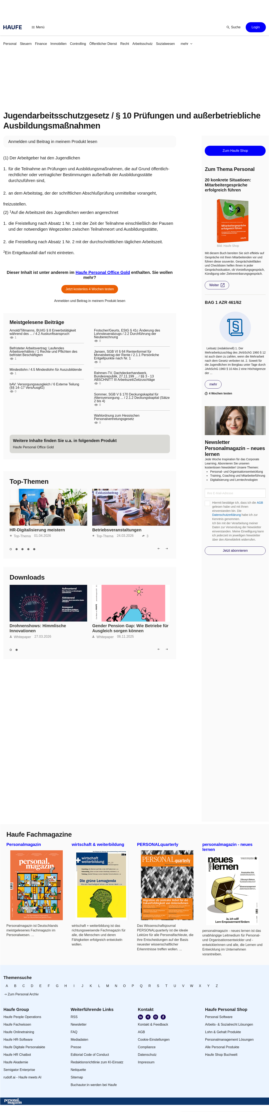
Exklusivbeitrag (107, 493)
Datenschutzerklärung (226, 514)
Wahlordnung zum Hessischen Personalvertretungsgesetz (116, 417)
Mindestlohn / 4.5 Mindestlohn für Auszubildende (46, 369)
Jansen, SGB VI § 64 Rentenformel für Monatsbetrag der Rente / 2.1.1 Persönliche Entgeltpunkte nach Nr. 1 (126, 355)
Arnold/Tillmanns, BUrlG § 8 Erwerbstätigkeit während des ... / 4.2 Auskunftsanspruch (43, 332)
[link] (10, 43)
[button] (38, 27)
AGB (260, 502)
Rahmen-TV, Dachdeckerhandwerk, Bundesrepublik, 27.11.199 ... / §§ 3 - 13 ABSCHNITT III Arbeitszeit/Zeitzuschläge (124, 376)
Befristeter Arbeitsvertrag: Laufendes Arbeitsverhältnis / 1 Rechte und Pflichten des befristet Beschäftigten (43, 352)
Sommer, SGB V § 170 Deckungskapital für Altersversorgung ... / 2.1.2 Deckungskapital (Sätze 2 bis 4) (132, 398)
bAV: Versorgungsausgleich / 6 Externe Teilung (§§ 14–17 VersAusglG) (44, 386)
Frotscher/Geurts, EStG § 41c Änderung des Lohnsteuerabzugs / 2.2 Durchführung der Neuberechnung (127, 334)
